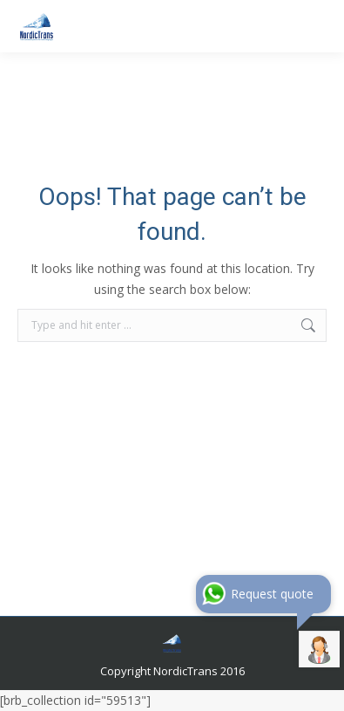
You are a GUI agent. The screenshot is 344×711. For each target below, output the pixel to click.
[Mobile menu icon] (316, 26)
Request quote (272, 593)
